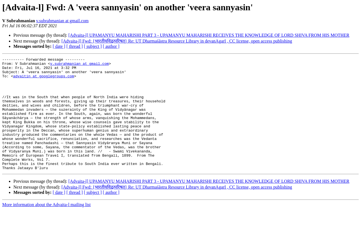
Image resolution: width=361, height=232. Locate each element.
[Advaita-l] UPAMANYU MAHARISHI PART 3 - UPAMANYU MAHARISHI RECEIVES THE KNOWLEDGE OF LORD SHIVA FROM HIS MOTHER (208, 35)
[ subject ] (93, 46)
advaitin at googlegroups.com (43, 80)
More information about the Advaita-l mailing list (46, 227)
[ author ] (111, 46)
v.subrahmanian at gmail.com (62, 20)
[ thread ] (74, 46)
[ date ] (59, 46)
